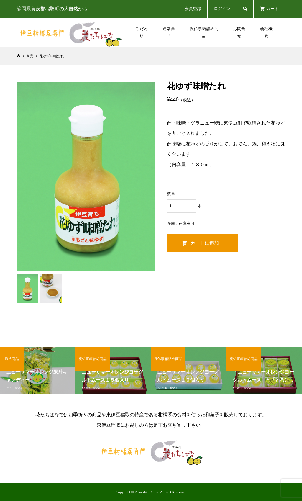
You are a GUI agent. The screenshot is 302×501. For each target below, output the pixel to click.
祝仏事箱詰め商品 (204, 32)
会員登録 (193, 8)
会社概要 (266, 32)
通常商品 (169, 32)
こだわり (141, 32)
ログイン (222, 8)
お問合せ (239, 32)
